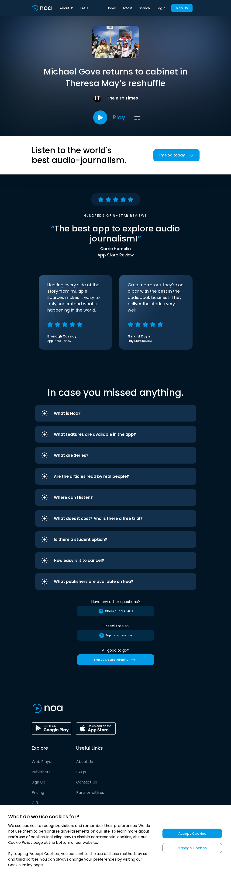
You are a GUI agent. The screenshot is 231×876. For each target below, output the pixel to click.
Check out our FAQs (115, 611)
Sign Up (182, 8)
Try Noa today (176, 155)
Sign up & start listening (115, 659)
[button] (115, 413)
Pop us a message (115, 635)
